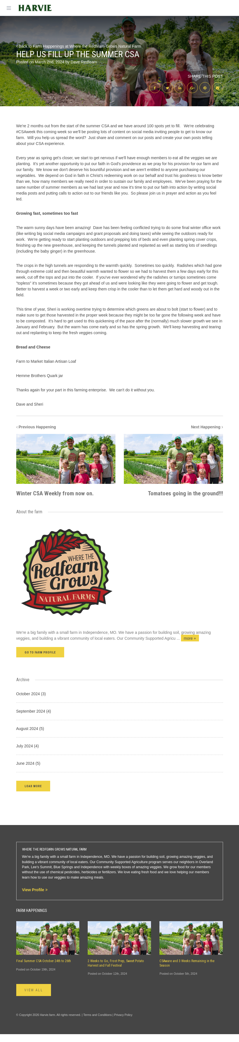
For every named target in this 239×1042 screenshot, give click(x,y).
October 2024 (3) (31, 701)
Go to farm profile (40, 660)
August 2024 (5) (30, 736)
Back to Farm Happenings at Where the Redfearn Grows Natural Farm (78, 46)
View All (34, 998)
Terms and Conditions (97, 1022)
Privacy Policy (123, 1022)
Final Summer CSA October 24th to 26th (43, 969)
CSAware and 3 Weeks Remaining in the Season (186, 971)
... (188, 646)
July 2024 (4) (27, 754)
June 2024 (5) (28, 771)
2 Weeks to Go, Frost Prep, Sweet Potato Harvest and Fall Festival (116, 971)
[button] (33, 794)
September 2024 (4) (33, 719)
